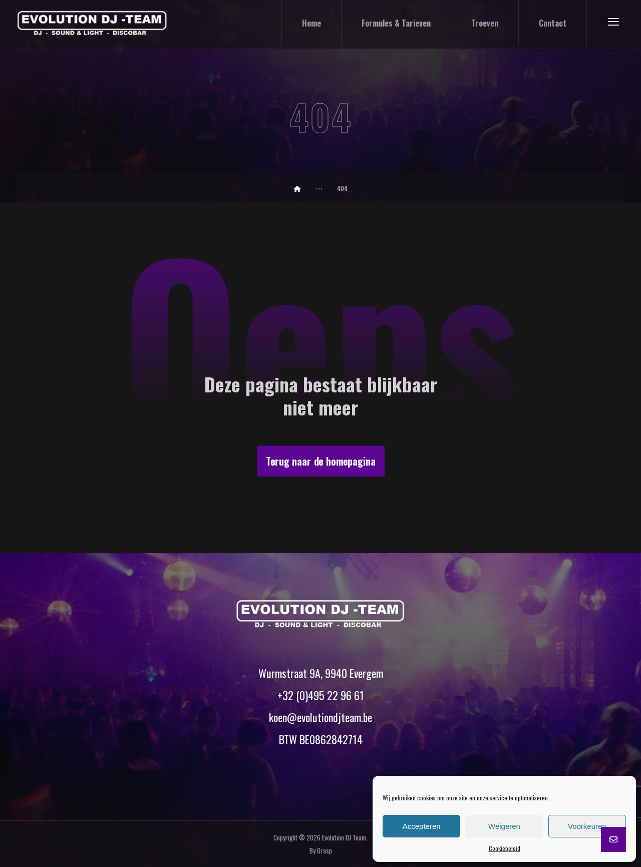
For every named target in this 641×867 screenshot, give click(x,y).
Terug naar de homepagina (321, 461)
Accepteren (422, 826)
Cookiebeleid (504, 848)
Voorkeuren (587, 826)
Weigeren (504, 826)
